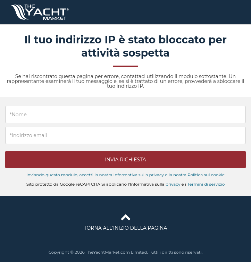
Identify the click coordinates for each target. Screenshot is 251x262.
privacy (173, 184)
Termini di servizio (206, 184)
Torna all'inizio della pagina (125, 220)
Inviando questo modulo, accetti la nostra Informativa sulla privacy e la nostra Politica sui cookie (125, 174)
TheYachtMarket (39, 12)
